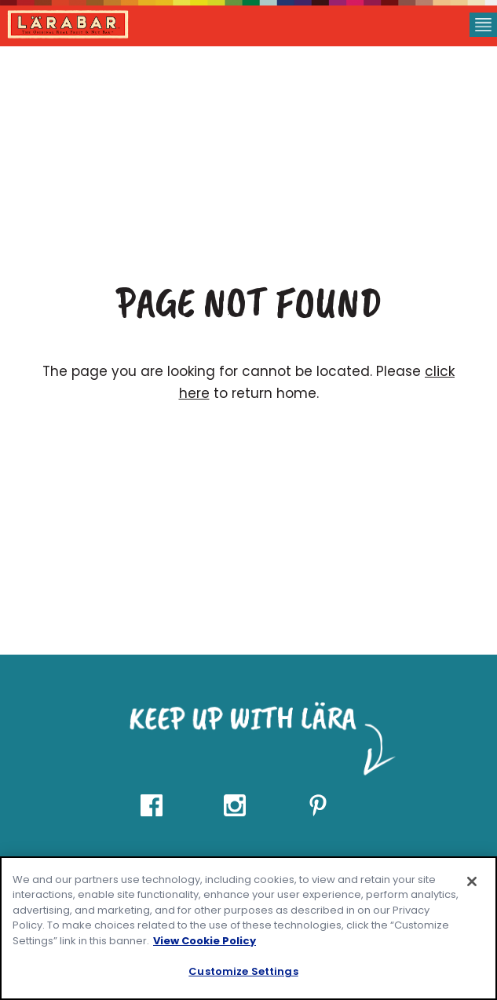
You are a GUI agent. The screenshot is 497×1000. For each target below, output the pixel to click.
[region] (248, 928)
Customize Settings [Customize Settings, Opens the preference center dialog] (243, 971)
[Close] (472, 881)
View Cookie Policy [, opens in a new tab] (204, 940)
